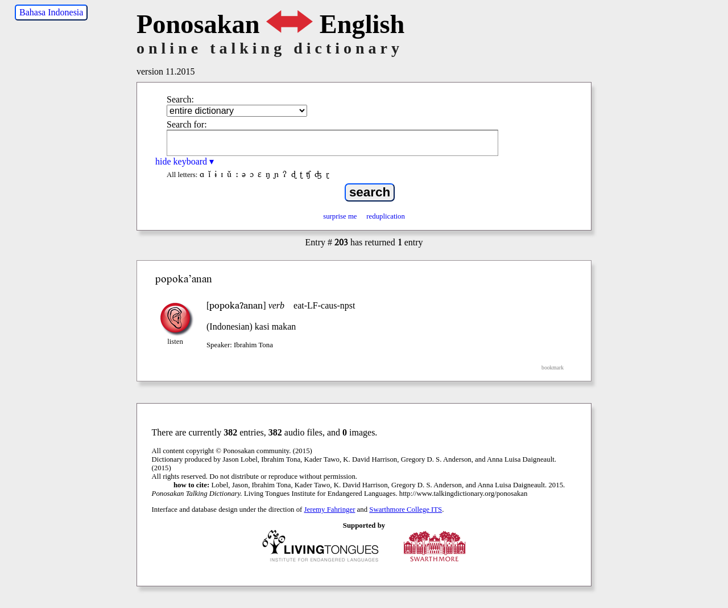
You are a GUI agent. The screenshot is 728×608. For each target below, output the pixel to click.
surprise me (340, 216)
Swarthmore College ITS (405, 509)
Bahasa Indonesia (51, 12)
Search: (180, 99)
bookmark (552, 367)
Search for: (187, 124)
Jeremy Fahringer (329, 509)
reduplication (385, 216)
